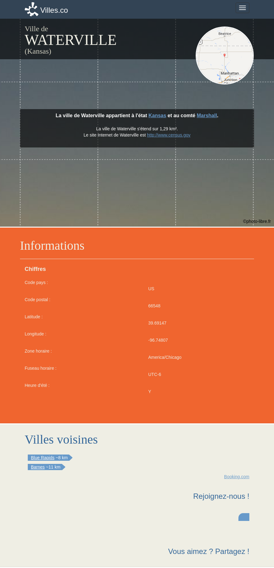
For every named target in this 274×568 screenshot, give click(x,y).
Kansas (157, 115)
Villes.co (54, 10)
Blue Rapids (43, 457)
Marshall (207, 115)
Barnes (38, 467)
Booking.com (236, 476)
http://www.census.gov (168, 134)
